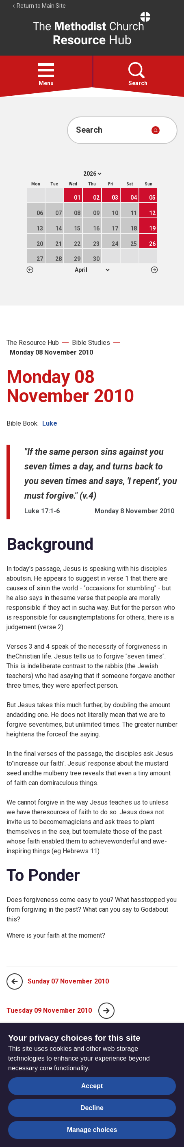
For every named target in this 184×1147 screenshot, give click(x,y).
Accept (92, 1085)
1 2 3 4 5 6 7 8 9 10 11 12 (92, 269)
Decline (92, 1107)
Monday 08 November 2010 (51, 352)
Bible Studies (91, 342)
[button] (46, 70)
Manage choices (92, 1129)
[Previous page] (14, 981)
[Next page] (106, 1011)
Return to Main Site (39, 5)
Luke (49, 423)
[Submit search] (156, 130)
